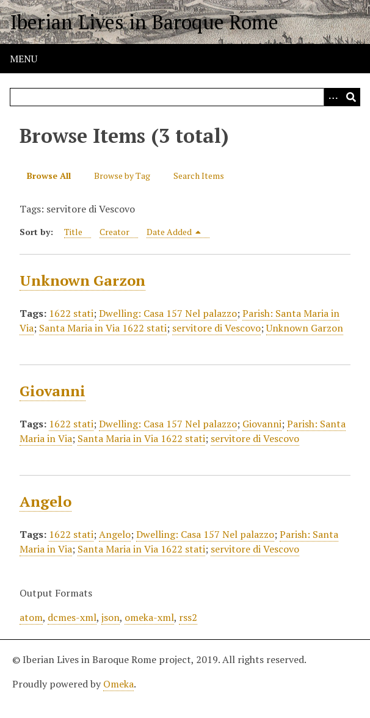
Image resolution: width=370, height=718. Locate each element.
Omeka (118, 684)
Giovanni (52, 391)
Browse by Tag (122, 175)
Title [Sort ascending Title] (73, 232)
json (110, 617)
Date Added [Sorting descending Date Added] (174, 232)
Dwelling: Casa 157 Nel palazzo (168, 313)
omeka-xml (149, 617)
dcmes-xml (72, 617)
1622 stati (71, 313)
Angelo (45, 501)
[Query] (185, 97)
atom (31, 617)
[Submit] (351, 97)
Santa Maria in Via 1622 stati (103, 328)
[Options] (333, 97)
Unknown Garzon (82, 280)
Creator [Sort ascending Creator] (114, 232)
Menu (23, 58)
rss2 (188, 617)
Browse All (49, 175)
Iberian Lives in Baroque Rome (144, 22)
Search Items (198, 175)
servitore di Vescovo (216, 328)
